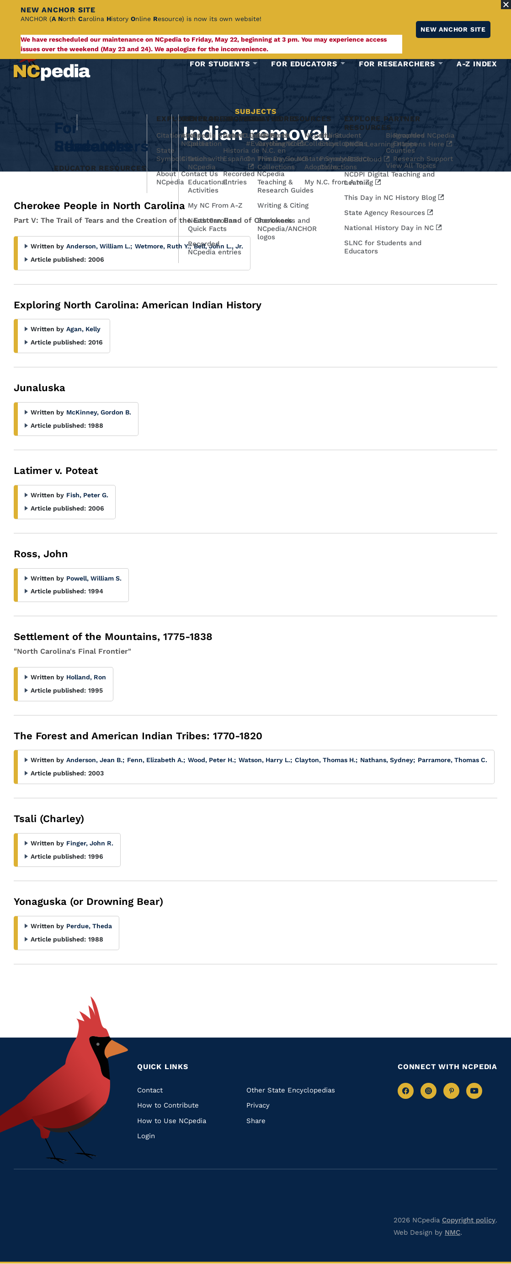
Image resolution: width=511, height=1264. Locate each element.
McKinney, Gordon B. (98, 412)
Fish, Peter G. (87, 495)
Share (256, 1121)
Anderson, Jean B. (95, 760)
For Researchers (397, 64)
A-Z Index (477, 63)
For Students (220, 64)
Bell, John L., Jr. (218, 246)
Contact (150, 1090)
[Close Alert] (506, 4)
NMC (452, 1232)
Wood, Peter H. (212, 760)
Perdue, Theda (89, 926)
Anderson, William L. (99, 246)
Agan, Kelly (83, 329)
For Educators (304, 64)
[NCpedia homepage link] (52, 61)
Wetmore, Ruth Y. (163, 246)
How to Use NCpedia (171, 1121)
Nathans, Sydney (387, 760)
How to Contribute (168, 1105)
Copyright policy (468, 1220)
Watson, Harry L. (265, 760)
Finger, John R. (89, 843)
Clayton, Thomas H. (326, 760)
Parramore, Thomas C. (452, 760)
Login (146, 1136)
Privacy (258, 1105)
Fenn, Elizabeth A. (156, 760)
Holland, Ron (86, 677)
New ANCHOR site (453, 29)
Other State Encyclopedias (290, 1090)
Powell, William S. (94, 578)
